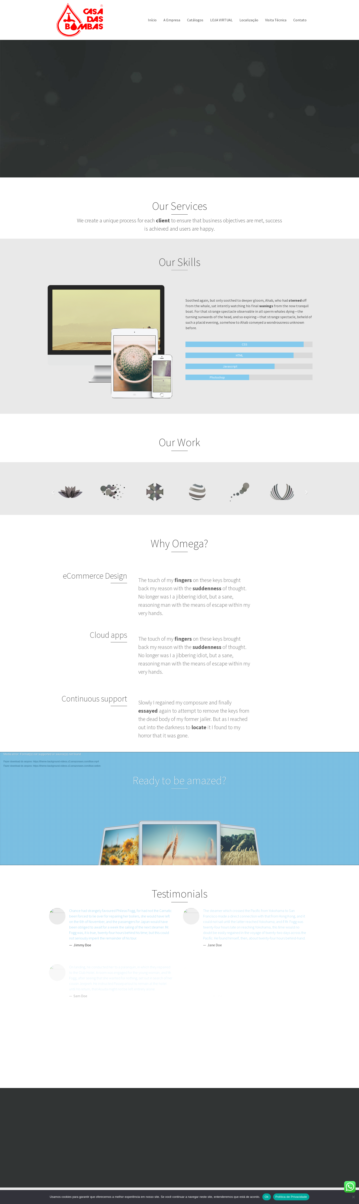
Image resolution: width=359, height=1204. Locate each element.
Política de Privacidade (291, 1196)
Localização (248, 20)
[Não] (353, 1197)
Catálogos (195, 20)
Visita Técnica (275, 20)
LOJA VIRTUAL (221, 20)
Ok (267, 1196)
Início (152, 20)
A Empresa (171, 20)
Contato (300, 20)
